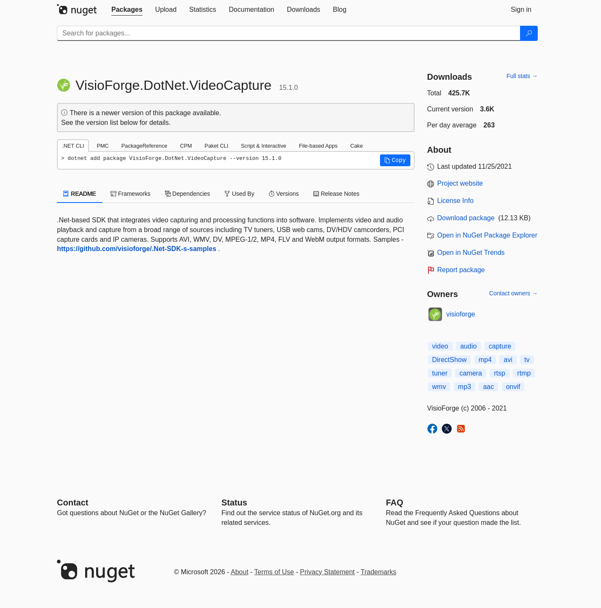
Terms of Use (274, 572)
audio (468, 346)
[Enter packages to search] (288, 33)
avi (508, 359)
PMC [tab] (102, 146)
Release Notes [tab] (336, 193)
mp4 (485, 359)
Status (234, 502)
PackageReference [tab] (144, 146)
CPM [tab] (186, 146)
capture (500, 346)
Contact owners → (513, 293)
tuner (439, 373)
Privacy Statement (327, 572)
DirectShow (449, 359)
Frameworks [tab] (130, 193)
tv (526, 359)
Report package (461, 269)
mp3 (464, 386)
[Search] (529, 33)
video (440, 346)
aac (488, 386)
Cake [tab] (356, 146)
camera (470, 373)
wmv (439, 386)
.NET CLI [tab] (73, 146)
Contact (72, 502)
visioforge (460, 314)
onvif (513, 386)
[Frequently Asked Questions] (394, 502)
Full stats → (522, 76)
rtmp (524, 373)
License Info (455, 200)
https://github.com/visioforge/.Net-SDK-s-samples (136, 248)
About (239, 572)
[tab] (127, 9)
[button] (395, 160)
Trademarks (378, 572)
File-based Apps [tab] (318, 146)
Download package (466, 218)
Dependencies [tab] (187, 193)
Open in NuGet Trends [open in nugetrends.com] (471, 252)
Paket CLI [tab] (216, 146)
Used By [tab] (239, 193)
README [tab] (79, 193)
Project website (460, 183)
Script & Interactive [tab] (263, 146)
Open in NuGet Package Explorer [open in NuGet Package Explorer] (487, 235)
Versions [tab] (284, 193)
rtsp (499, 373)
